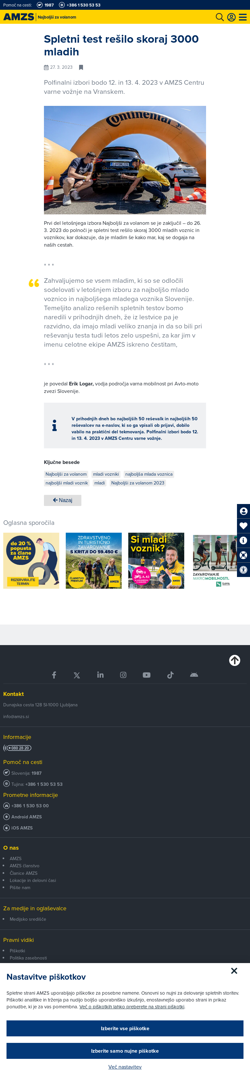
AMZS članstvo (24, 865)
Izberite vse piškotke (125, 1028)
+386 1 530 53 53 (43, 784)
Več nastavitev (125, 1066)
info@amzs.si (16, 716)
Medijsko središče (28, 919)
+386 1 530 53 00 (30, 806)
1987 (37, 773)
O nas (11, 847)
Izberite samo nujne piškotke (125, 1051)
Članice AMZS (23, 873)
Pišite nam (20, 887)
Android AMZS (26, 817)
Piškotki (17, 950)
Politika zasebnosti (28, 958)
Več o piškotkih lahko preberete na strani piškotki (131, 1006)
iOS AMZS (22, 828)
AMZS (15, 858)
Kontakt (13, 694)
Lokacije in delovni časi (33, 880)
